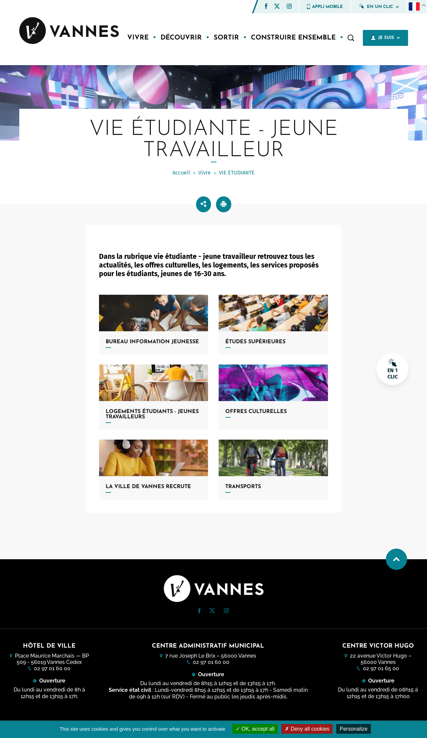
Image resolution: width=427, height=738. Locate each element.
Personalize (354, 729)
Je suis (385, 38)
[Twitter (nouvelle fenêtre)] (277, 7)
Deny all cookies (307, 729)
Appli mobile (325, 6)
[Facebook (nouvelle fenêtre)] (266, 7)
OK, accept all (255, 729)
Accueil (181, 172)
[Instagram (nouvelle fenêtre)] (289, 7)
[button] (266, 6)
